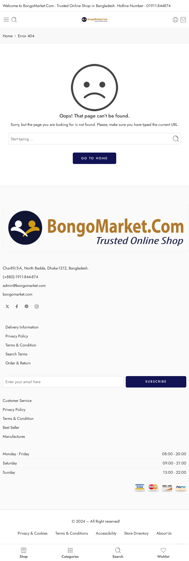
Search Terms (16, 354)
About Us (164, 533)
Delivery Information (22, 327)
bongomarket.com (17, 294)
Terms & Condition (20, 345)
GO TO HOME (94, 158)
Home (7, 36)
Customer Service (17, 400)
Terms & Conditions (71, 533)
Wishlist (163, 552)
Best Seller (11, 427)
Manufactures (14, 436)
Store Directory (136, 533)
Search (117, 552)
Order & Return (18, 363)
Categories (70, 552)
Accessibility (106, 533)
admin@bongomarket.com (24, 285)
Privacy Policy (16, 336)
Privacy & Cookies (33, 533)
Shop (24, 552)
